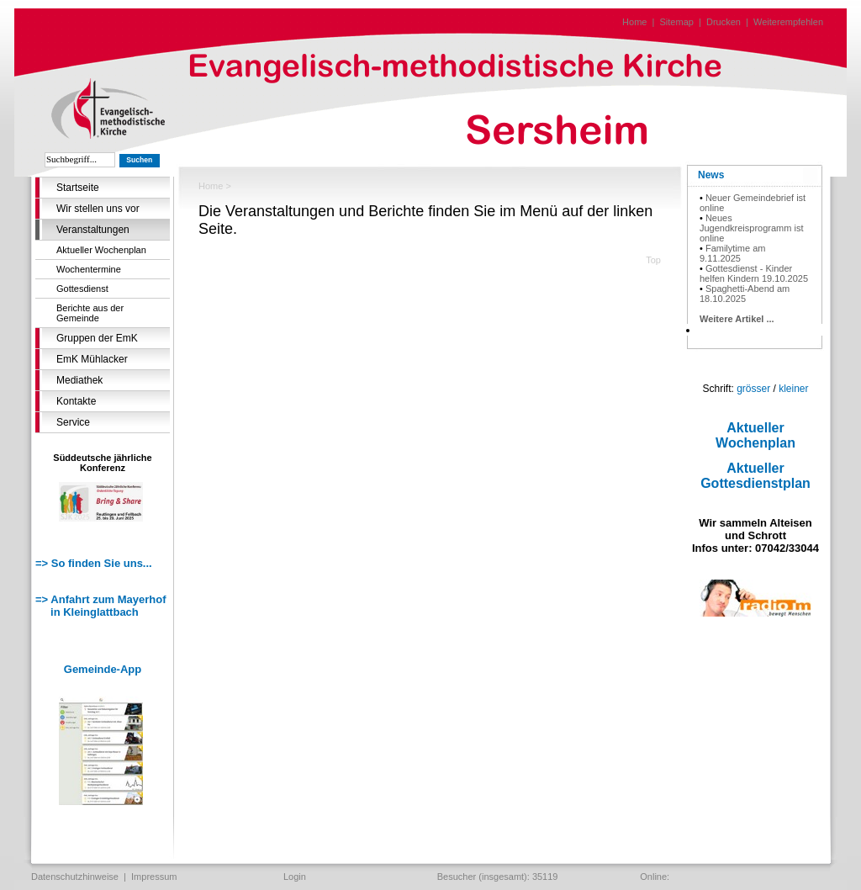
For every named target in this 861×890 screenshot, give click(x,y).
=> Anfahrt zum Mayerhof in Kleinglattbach (100, 605)
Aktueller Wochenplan (101, 250)
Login (294, 876)
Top (653, 260)
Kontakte (76, 401)
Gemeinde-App (102, 669)
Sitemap (677, 22)
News (711, 175)
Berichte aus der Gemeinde (90, 313)
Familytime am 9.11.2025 (732, 253)
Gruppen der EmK (97, 338)
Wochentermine (88, 269)
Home (634, 22)
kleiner (793, 389)
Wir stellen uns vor (98, 209)
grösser (753, 389)
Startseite (77, 187)
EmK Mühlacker (92, 359)
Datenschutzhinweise (75, 876)
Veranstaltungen (92, 230)
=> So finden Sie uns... (93, 563)
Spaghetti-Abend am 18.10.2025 (745, 293)
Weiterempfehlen (788, 22)
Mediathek (79, 380)
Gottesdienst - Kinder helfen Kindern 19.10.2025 (754, 273)
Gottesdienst (82, 288)
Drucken (723, 22)
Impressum (154, 876)
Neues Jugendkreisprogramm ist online (752, 228)
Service (73, 422)
